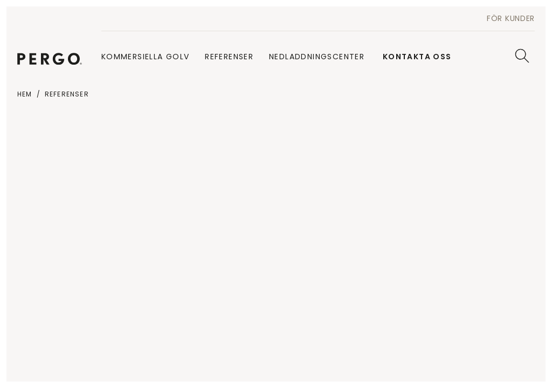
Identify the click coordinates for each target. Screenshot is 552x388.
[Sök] (522, 55)
